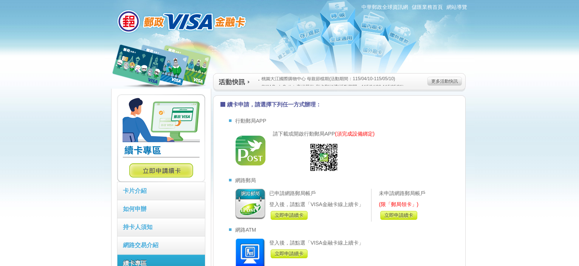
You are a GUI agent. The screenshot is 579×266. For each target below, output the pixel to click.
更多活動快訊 (444, 81)
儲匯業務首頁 (427, 7)
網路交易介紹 (140, 245)
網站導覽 (456, 7)
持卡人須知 (138, 227)
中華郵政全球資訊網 (385, 7)
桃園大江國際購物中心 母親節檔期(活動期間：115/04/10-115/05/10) (326, 78)
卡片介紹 (135, 191)
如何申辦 (135, 209)
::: (107, 3)
